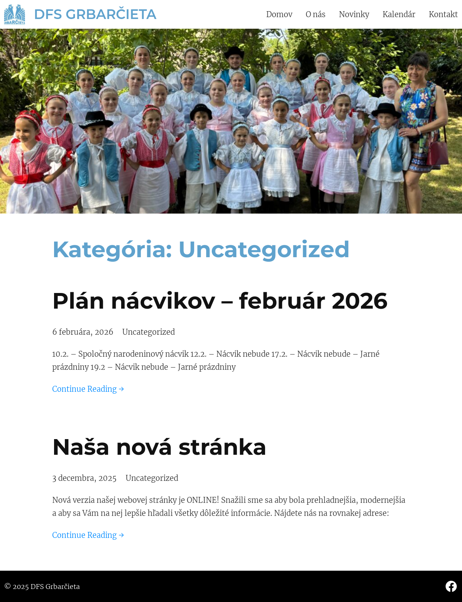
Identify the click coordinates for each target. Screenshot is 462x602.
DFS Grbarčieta (95, 14)
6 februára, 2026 (82, 332)
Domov (279, 14)
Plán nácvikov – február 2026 (219, 300)
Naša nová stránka (159, 446)
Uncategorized (148, 332)
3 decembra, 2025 (84, 478)
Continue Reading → (88, 389)
